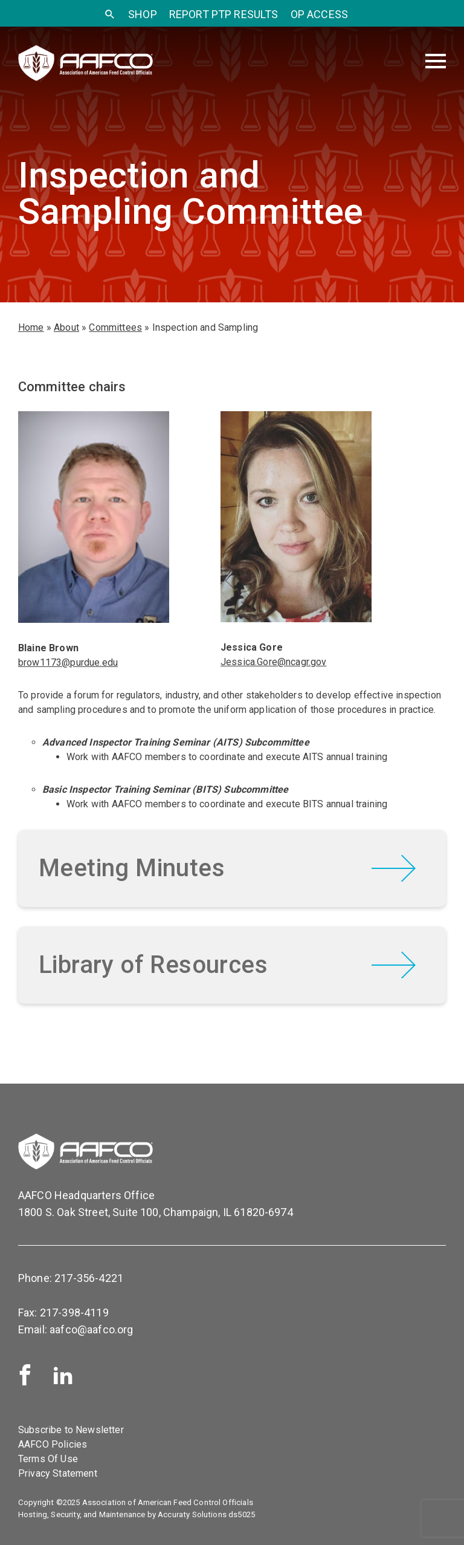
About (66, 327)
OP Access (319, 14)
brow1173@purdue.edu (68, 662)
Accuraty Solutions (192, 1514)
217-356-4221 (88, 1278)
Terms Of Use (48, 1459)
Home (31, 327)
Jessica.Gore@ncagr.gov (274, 662)
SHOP (142, 14)
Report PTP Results (224, 14)
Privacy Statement (57, 1473)
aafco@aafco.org (91, 1329)
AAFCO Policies (52, 1444)
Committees (115, 327)
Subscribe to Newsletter (71, 1430)
